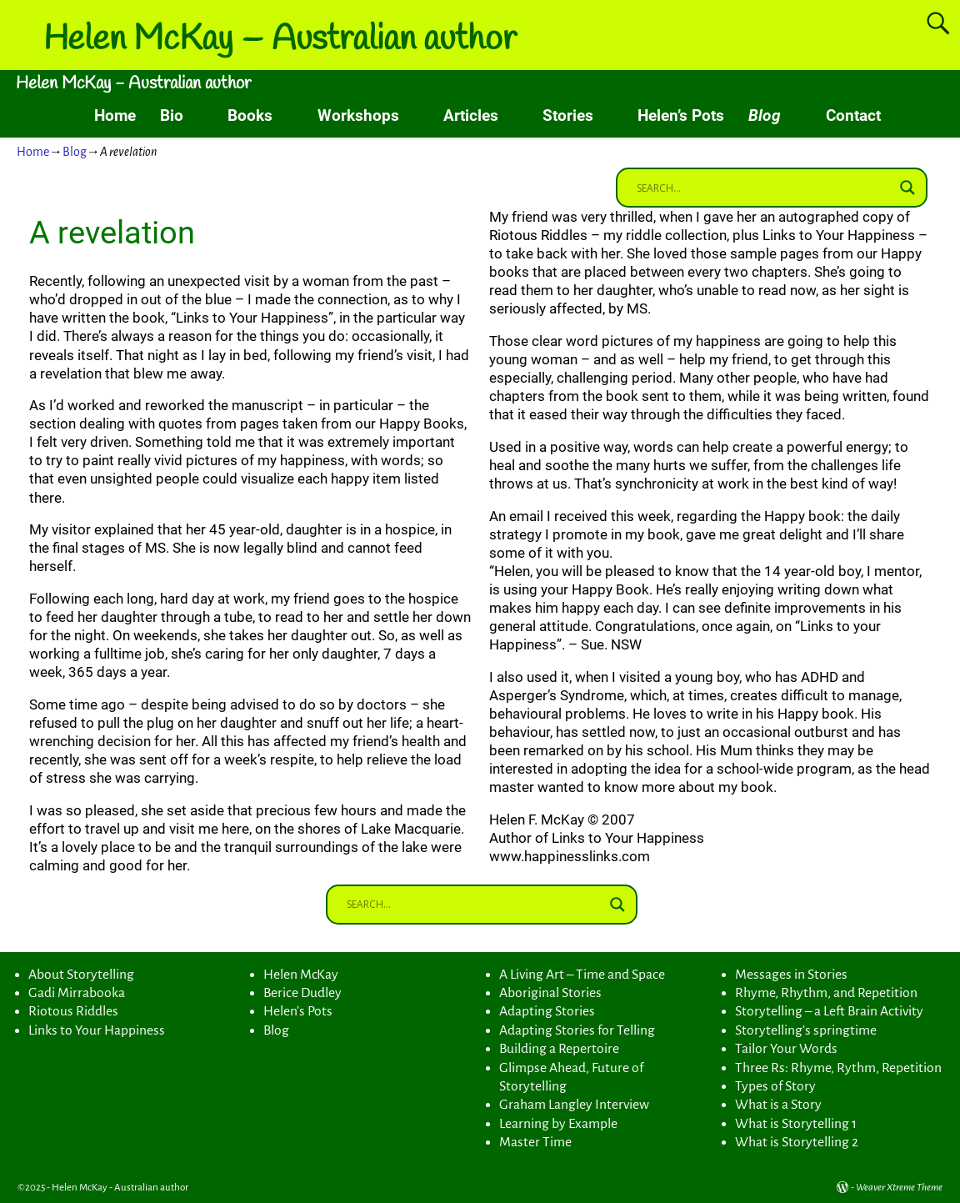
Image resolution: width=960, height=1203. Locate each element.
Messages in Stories (791, 974)
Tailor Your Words (786, 1048)
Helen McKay (300, 974)
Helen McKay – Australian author (280, 40)
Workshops (358, 115)
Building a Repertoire (559, 1048)
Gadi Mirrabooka (76, 992)
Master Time (535, 1142)
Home (115, 115)
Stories (567, 115)
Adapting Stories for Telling (577, 1030)
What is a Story (778, 1104)
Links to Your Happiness (96, 1030)
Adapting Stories (547, 1011)
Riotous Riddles (73, 1011)
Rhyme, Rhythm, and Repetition (826, 992)
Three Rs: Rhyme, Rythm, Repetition (838, 1067)
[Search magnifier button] (907, 187)
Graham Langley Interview (574, 1104)
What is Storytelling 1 (796, 1123)
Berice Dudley (302, 992)
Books (250, 115)
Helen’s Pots (681, 115)
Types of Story (775, 1086)
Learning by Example (558, 1123)
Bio (171, 115)
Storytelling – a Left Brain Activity (829, 1011)
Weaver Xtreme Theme (899, 1187)
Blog (764, 115)
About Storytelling (81, 974)
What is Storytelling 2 (796, 1142)
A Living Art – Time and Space (582, 974)
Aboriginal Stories (550, 992)
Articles (470, 115)
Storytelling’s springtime (806, 1030)
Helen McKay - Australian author (133, 84)
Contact (853, 115)
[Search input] (764, 187)
